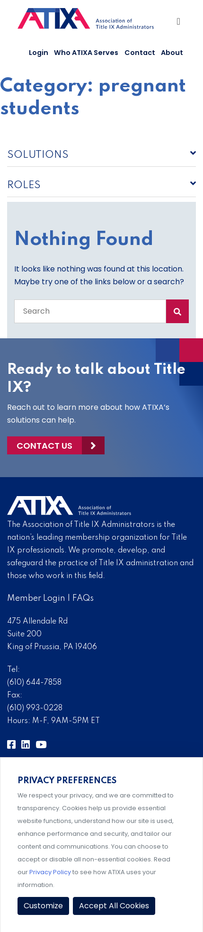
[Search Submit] (177, 311)
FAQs (83, 598)
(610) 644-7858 (34, 683)
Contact (139, 52)
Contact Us (44, 446)
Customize (43, 905)
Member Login (36, 598)
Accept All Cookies (114, 905)
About (172, 52)
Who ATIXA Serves (86, 52)
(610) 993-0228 (34, 708)
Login (38, 52)
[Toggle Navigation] (179, 24)
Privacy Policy (50, 872)
